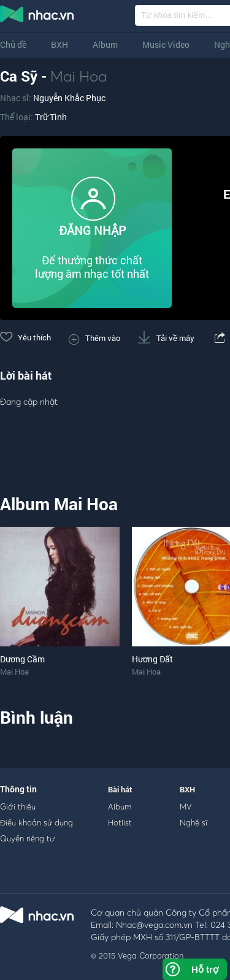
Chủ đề (13, 44)
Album (105, 44)
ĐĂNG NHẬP (92, 230)
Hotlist (120, 822)
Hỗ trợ (204, 969)
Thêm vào (94, 337)
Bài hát (120, 789)
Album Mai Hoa (59, 503)
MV (186, 806)
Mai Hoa (78, 76)
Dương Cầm (22, 659)
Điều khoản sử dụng (36, 822)
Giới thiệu (18, 806)
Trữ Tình (51, 117)
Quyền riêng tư (27, 838)
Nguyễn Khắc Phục (69, 98)
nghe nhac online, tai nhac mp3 (37, 17)
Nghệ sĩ (193, 822)
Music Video (166, 44)
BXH (59, 44)
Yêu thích (25, 337)
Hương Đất (152, 659)
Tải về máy (166, 337)
